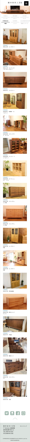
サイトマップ (23, 426)
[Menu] (26, 3)
